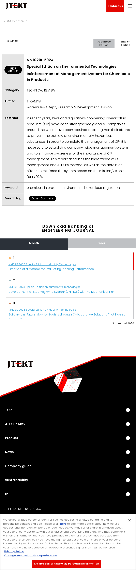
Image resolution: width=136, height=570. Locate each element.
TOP (8, 410)
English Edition (125, 43)
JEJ (22, 21)
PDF (13, 69)
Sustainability (16, 480)
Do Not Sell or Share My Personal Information (66, 564)
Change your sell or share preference (30, 555)
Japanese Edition (104, 43)
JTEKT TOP (10, 21)
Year (102, 243)
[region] (68, 285)
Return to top (12, 42)
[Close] (129, 520)
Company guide (18, 466)
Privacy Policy (14, 551)
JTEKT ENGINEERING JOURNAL (23, 509)
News (9, 452)
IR (6, 494)
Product (11, 438)
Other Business (42, 198)
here (63, 524)
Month (34, 243)
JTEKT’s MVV (15, 424)
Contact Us (115, 6)
